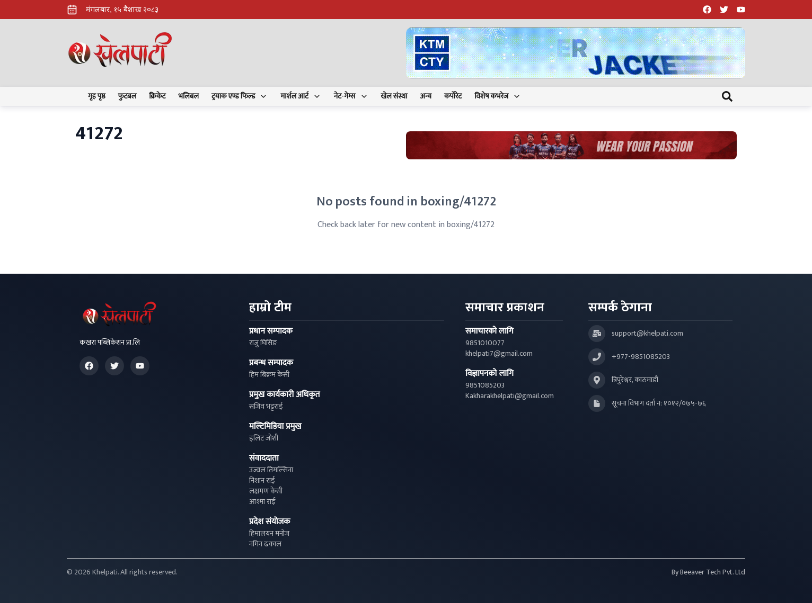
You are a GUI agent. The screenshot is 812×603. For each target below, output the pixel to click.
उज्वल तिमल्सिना (271, 470)
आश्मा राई (262, 502)
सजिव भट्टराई (266, 406)
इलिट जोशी (263, 438)
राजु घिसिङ (263, 343)
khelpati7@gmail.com (499, 353)
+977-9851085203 (641, 357)
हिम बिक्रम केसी (269, 375)
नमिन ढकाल (265, 544)
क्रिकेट (157, 96)
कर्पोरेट (453, 96)
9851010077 (485, 343)
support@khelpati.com (647, 333)
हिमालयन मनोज (269, 533)
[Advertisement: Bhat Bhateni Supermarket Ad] (571, 145)
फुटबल (127, 96)
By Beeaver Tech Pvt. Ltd (708, 572)
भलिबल (189, 96)
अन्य (425, 96)
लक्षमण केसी (266, 491)
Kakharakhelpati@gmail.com (509, 396)
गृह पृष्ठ (96, 96)
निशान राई (262, 480)
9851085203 (485, 385)
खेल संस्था (394, 96)
